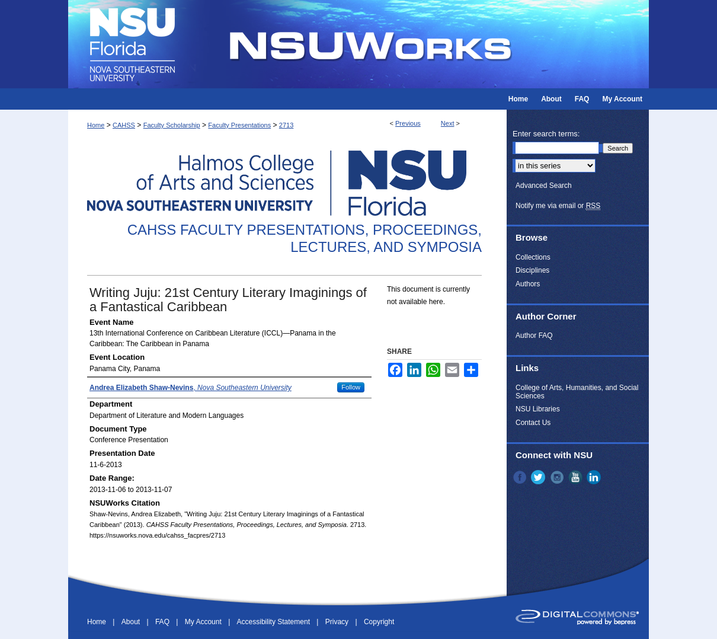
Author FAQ (534, 335)
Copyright (379, 622)
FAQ (163, 622)
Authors (528, 284)
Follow (350, 387)
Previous (408, 123)
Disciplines (532, 270)
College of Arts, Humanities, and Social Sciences (577, 392)
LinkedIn (595, 477)
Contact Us (533, 422)
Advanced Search (544, 185)
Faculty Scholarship (171, 125)
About (131, 622)
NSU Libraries (538, 409)
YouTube (576, 477)
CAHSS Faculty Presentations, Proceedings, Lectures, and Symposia (304, 238)
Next (447, 123)
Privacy (338, 622)
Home (95, 125)
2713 (286, 125)
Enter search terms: (546, 133)
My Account (204, 622)
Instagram (558, 477)
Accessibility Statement (274, 622)
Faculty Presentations (239, 125)
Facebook (521, 477)
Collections (533, 257)
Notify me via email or (558, 206)
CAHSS (124, 125)
